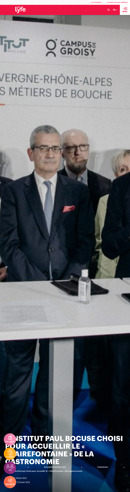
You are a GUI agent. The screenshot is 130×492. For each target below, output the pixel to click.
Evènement (103, 467)
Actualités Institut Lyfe (55, 467)
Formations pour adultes (117, 2)
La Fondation (96, 2)
